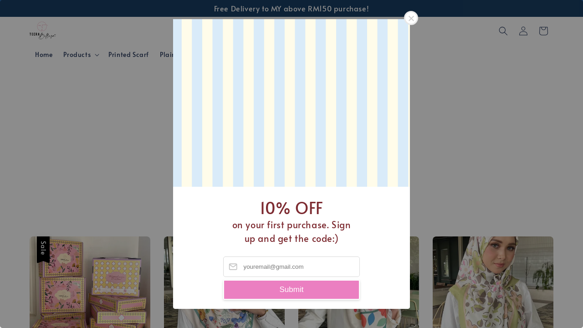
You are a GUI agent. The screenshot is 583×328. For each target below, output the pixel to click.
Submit (292, 289)
